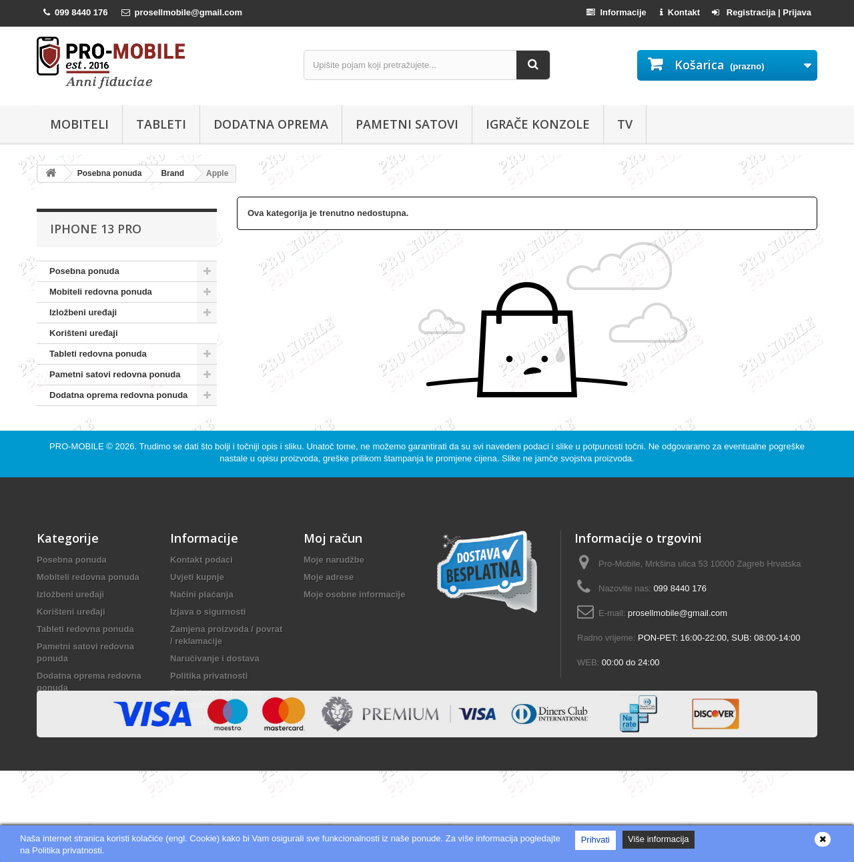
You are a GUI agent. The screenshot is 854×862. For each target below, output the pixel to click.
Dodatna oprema (271, 124)
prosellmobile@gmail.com (677, 642)
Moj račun (333, 567)
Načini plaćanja (202, 623)
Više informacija (658, 839)
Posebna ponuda (84, 271)
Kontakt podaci (201, 588)
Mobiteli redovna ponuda (100, 292)
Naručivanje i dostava (215, 687)
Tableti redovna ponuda (98, 354)
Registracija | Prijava (761, 12)
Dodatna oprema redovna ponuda (118, 395)
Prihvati (595, 840)
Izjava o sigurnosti (208, 640)
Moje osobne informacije (354, 623)
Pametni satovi (407, 124)
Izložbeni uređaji (83, 312)
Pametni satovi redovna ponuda (115, 374)
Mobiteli (79, 124)
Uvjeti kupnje (197, 606)
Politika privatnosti (209, 704)
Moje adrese (329, 606)
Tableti (161, 124)
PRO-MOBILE (77, 475)
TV (624, 124)
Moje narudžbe (334, 588)
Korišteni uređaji (83, 333)
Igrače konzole (538, 124)
